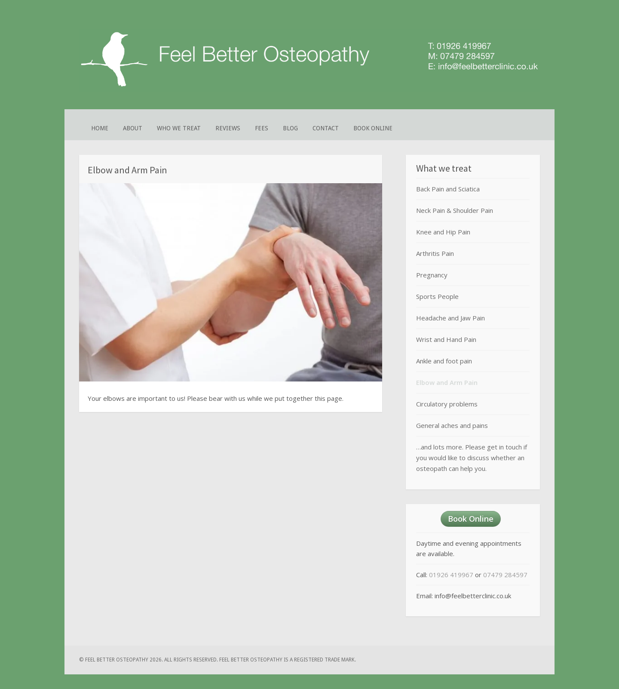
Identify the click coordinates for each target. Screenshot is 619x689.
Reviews (227, 128)
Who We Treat (179, 128)
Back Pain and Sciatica (448, 189)
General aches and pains (452, 425)
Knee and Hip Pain (443, 232)
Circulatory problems (447, 404)
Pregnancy (431, 275)
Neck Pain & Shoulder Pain (454, 210)
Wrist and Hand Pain (446, 339)
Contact (326, 128)
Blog (290, 128)
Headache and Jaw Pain (450, 318)
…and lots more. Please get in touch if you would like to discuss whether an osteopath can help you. (471, 458)
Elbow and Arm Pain (447, 382)
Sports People (437, 296)
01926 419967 (451, 574)
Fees (261, 128)
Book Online (372, 128)
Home (99, 128)
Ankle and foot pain (444, 361)
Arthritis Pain (435, 253)
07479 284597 (505, 574)
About (132, 128)
